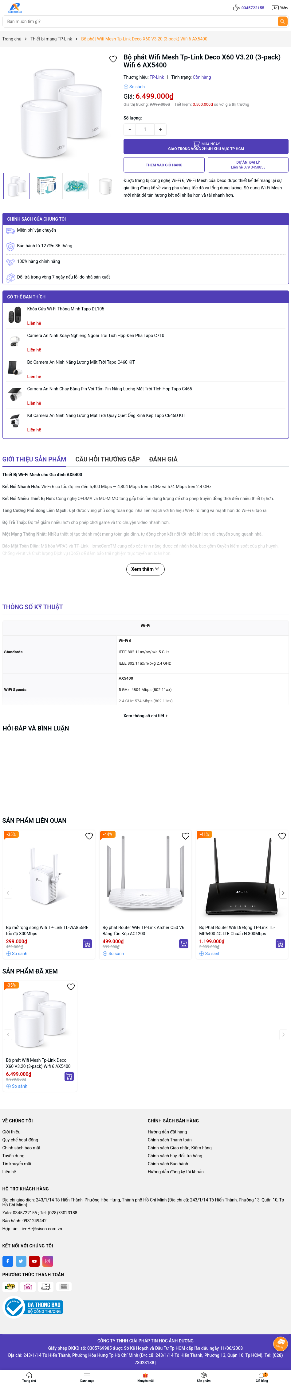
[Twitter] (21, 1261)
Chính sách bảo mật (21, 1147)
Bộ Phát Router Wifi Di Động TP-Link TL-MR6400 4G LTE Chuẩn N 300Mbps (237, 930)
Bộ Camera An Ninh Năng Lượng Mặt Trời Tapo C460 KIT (81, 362)
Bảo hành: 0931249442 (24, 1220)
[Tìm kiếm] (283, 21)
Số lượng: (133, 118)
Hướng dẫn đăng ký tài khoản (176, 1171)
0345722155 (253, 8)
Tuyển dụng (13, 1155)
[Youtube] (34, 1261)
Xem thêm (145, 569)
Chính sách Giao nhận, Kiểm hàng (180, 1147)
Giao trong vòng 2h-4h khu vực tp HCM (206, 146)
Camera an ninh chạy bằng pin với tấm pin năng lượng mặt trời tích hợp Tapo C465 (109, 388)
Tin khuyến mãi (16, 1163)
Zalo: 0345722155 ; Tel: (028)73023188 (39, 1212)
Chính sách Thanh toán (170, 1139)
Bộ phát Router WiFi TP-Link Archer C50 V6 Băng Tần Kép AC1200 (143, 930)
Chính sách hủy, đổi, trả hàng (175, 1155)
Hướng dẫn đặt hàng (167, 1131)
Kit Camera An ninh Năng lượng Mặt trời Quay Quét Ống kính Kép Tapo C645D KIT (106, 415)
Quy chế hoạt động (20, 1139)
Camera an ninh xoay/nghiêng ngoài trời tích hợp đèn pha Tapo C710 (95, 335)
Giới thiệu (11, 1131)
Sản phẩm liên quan (34, 820)
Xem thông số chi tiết (145, 716)
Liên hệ (9, 1171)
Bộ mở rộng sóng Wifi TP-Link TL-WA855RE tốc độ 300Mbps (47, 930)
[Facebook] (7, 1261)
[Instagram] (47, 1261)
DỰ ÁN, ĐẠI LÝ (248, 165)
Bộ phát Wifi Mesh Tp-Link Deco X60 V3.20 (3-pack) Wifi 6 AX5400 (38, 1063)
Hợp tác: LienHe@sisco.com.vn (32, 1228)
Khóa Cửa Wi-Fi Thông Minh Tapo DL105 (65, 308)
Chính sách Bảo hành (168, 1163)
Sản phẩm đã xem (30, 971)
